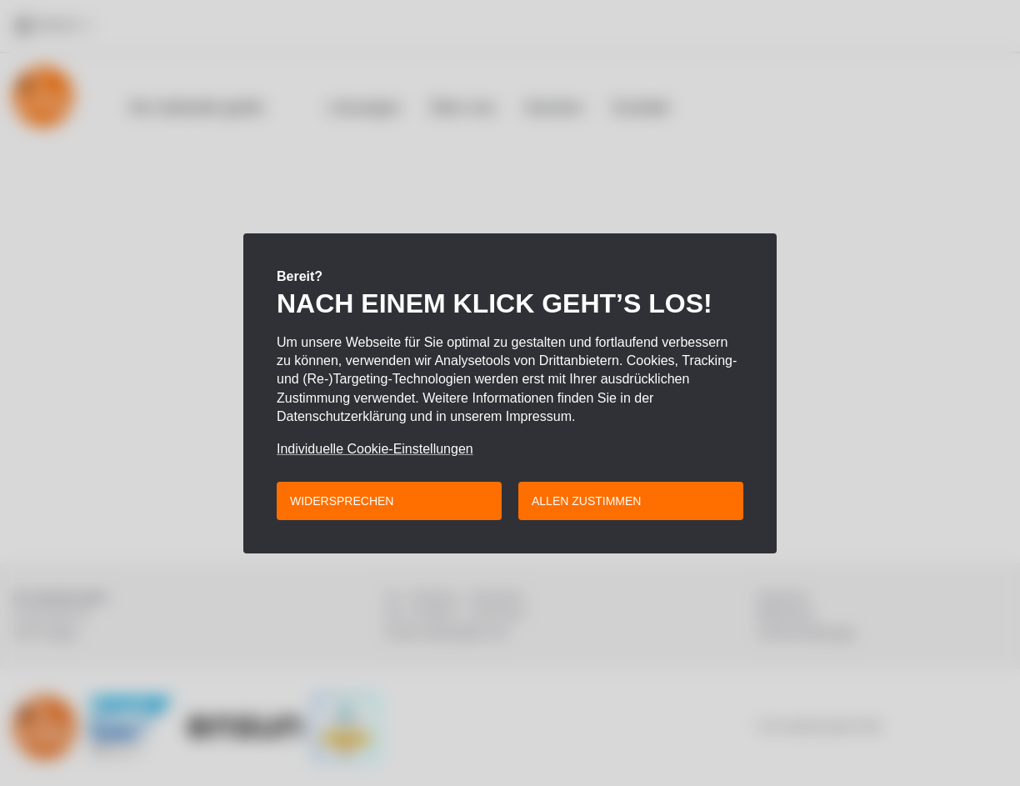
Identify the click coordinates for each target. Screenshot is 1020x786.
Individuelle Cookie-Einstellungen (375, 449)
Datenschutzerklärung (342, 416)
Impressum (539, 416)
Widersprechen (341, 501)
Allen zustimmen (586, 501)
